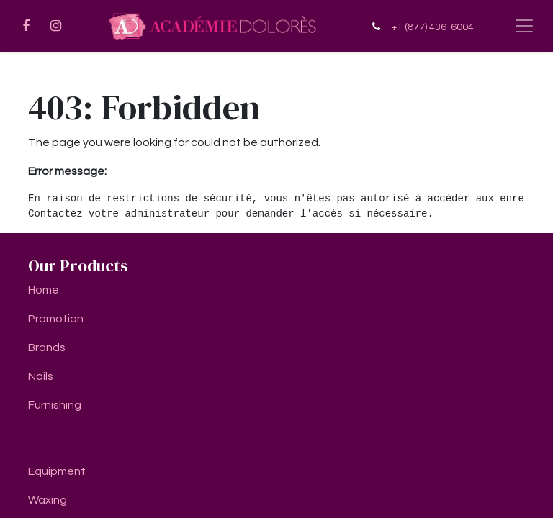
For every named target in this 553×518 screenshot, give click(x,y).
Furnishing (54, 405)
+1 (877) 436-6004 (432, 27)
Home (43, 290)
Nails (40, 376)
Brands (47, 347)
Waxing (47, 500)
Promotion (56, 318)
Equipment (57, 471)
